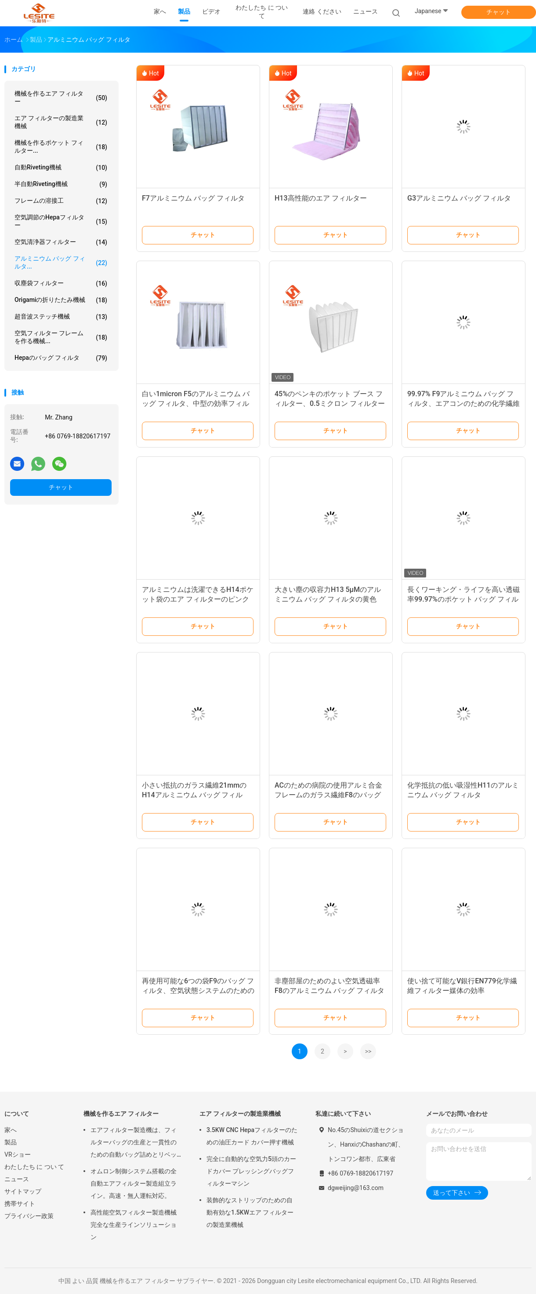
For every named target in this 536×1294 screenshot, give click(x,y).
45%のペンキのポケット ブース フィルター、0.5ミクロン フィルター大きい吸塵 (330, 403)
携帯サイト (19, 1203)
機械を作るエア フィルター (60, 97)
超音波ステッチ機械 (60, 316)
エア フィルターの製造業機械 (60, 122)
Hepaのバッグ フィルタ (60, 358)
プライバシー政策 (29, 1215)
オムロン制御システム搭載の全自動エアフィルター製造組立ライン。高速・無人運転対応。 (134, 1183)
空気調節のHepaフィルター (60, 221)
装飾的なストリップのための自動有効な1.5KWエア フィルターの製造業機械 (249, 1212)
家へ (10, 1129)
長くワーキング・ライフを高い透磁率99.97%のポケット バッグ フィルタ (463, 599)
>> (368, 1051)
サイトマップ (22, 1191)
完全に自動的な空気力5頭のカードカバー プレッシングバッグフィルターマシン (251, 1171)
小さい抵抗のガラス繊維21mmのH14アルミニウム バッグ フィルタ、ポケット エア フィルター (194, 795)
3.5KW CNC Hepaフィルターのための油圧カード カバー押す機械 (251, 1136)
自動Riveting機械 (60, 167)
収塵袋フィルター (60, 283)
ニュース (16, 1179)
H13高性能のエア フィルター (321, 198)
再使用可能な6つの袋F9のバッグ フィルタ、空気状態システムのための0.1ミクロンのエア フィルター (198, 990)
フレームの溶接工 (60, 201)
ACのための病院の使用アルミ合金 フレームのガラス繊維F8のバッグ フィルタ (328, 795)
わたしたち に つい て (34, 1166)
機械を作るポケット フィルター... (60, 146)
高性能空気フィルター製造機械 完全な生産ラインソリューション (134, 1224)
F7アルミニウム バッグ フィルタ (193, 198)
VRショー (17, 1154)
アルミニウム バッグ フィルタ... (60, 262)
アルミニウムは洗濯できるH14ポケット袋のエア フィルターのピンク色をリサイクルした (198, 599)
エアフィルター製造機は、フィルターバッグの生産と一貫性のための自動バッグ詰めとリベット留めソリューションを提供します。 (134, 1143)
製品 (10, 1142)
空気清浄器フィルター (60, 242)
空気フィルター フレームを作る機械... (60, 337)
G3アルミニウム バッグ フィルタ (459, 198)
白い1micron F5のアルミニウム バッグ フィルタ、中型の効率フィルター (196, 403)
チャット (498, 11)
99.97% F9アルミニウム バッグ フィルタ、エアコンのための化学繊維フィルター (463, 403)
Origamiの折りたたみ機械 (60, 300)
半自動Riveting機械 (60, 184)
